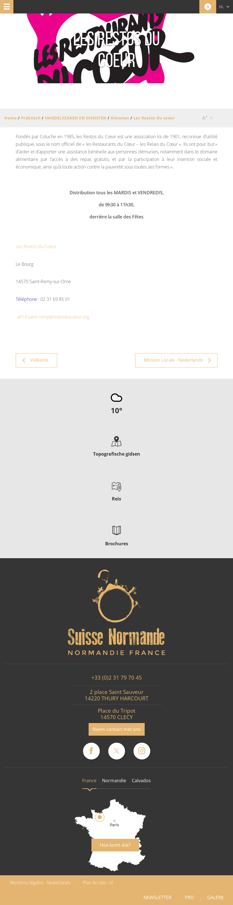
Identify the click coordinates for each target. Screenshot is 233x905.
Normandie (114, 780)
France (89, 780)
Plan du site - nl (98, 882)
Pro (189, 897)
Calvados (141, 780)
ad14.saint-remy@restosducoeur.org (53, 317)
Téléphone (26, 299)
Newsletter (157, 897)
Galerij (215, 897)
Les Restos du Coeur (36, 246)
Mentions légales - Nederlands (40, 882)
